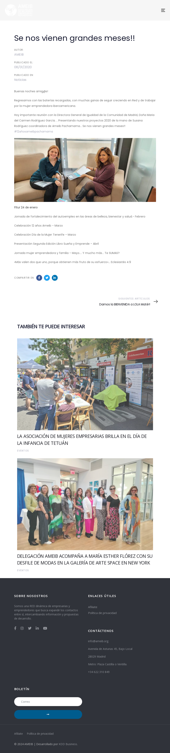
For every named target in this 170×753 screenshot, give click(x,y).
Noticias (20, 79)
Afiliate (92, 607)
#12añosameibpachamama (33, 131)
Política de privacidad (102, 613)
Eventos (23, 450)
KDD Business (68, 744)
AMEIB (19, 54)
